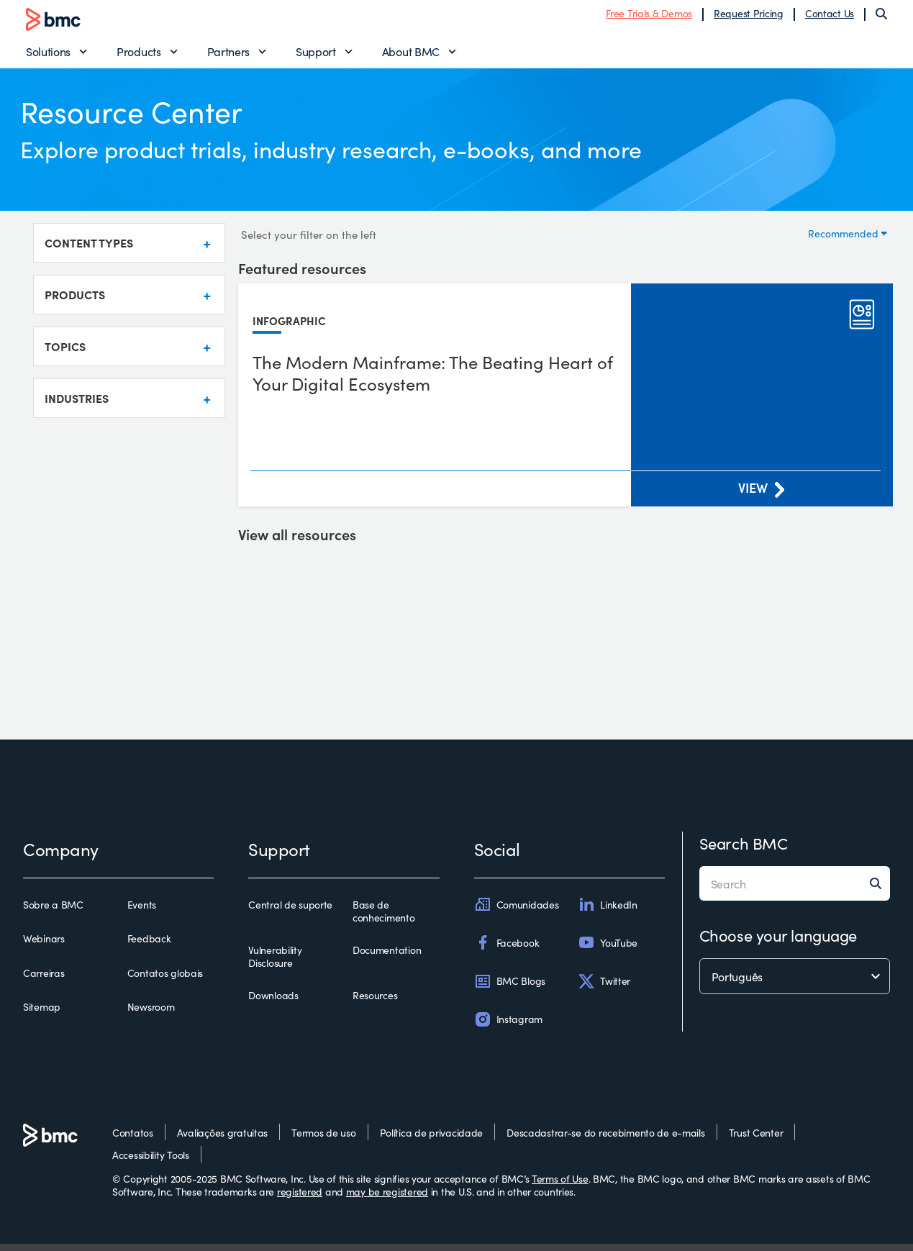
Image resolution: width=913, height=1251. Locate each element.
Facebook (507, 949)
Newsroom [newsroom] (151, 1013)
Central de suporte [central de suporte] (290, 912)
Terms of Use (560, 1185)
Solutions (48, 55)
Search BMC (743, 850)
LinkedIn (607, 911)
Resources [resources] (375, 1002)
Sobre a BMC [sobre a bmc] (53, 912)
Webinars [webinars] (44, 946)
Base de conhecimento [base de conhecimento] (384, 918)
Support (316, 55)
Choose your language (778, 942)
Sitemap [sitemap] (41, 1013)
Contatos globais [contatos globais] (165, 979)
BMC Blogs (509, 987)
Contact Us (829, 16)
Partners (228, 55)
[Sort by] (847, 239)
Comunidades (516, 911)
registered (299, 1198)
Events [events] (141, 912)
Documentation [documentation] (387, 957)
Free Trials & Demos (649, 16)
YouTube (607, 949)
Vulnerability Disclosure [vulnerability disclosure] (274, 963)
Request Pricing (748, 16)
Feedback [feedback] (149, 946)
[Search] (881, 17)
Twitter (604, 987)
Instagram (508, 1025)
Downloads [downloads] (273, 1002)
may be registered (387, 1198)
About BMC (411, 55)
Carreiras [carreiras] (43, 979)
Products (138, 55)
